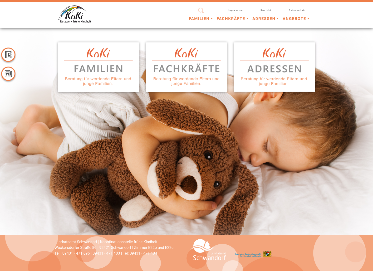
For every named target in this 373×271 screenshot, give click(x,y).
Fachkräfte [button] (231, 18)
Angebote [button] (294, 18)
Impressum (235, 10)
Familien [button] (199, 18)
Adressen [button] (263, 18)
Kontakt (265, 10)
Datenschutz (297, 10)
